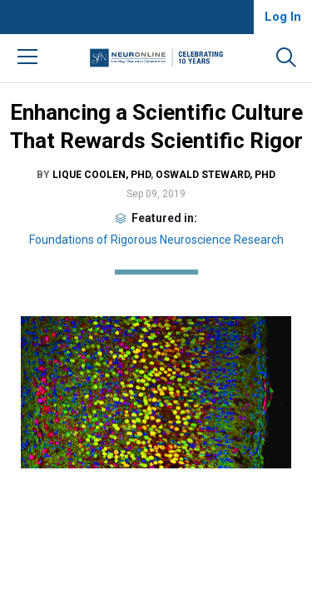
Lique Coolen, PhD (101, 175)
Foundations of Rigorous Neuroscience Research (156, 239)
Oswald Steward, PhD (215, 175)
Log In (283, 16)
